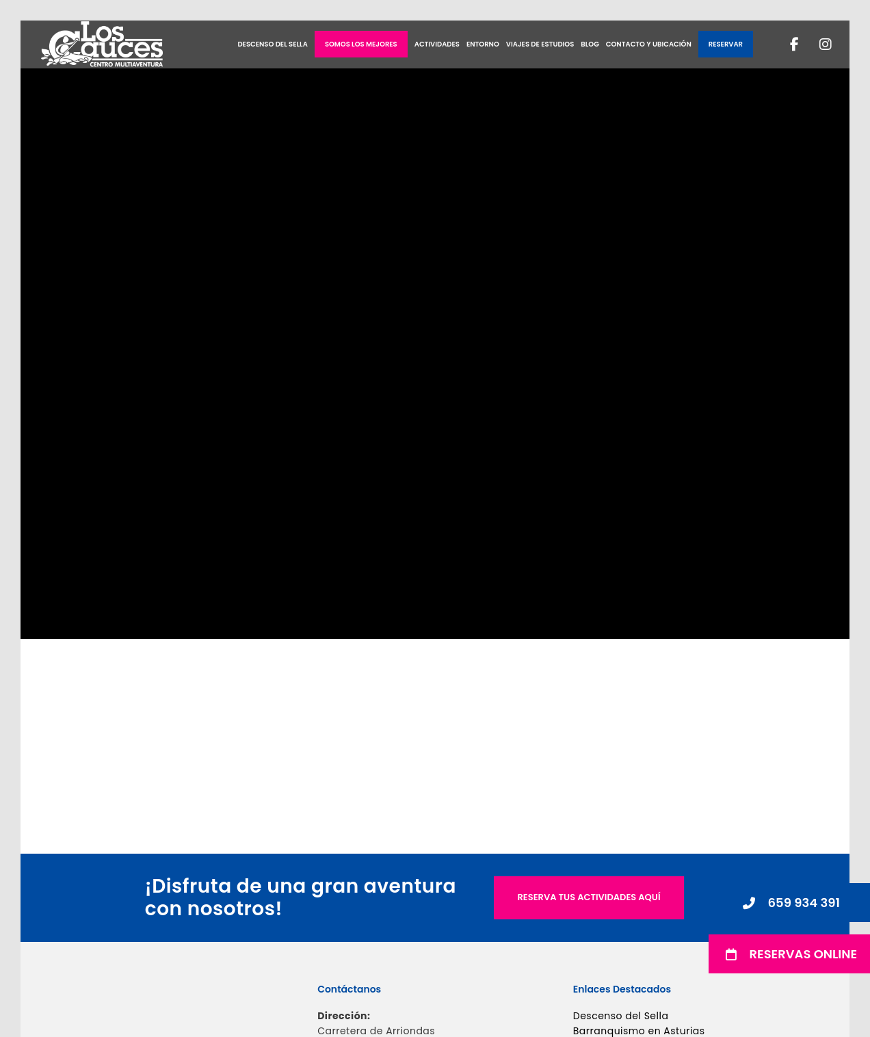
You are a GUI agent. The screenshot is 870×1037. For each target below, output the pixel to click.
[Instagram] (817, 44)
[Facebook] (786, 44)
